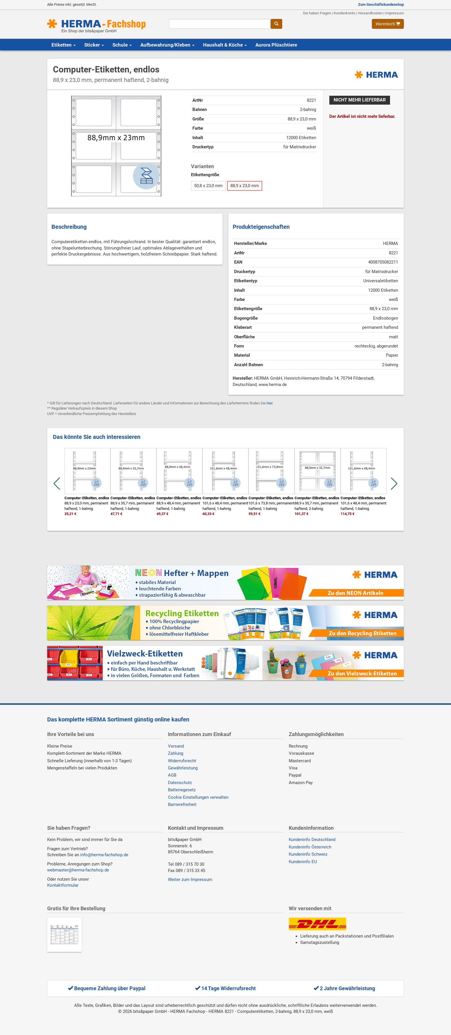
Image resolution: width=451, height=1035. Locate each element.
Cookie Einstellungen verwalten (198, 797)
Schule (122, 45)
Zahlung (175, 753)
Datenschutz (180, 782)
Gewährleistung (183, 768)
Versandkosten (370, 13)
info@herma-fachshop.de (104, 854)
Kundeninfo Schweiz (308, 854)
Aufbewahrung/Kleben (167, 45)
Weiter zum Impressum (190, 879)
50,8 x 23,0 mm (208, 185)
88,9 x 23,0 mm (244, 185)
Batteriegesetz (182, 789)
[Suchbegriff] (219, 24)
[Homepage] (103, 26)
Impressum (394, 13)
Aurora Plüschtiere (276, 45)
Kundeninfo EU (303, 861)
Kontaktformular (63, 885)
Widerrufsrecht (182, 760)
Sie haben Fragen (317, 13)
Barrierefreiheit (182, 804)
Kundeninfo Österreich (310, 847)
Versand (176, 746)
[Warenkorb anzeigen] (388, 24)
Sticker (94, 45)
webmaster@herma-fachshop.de (78, 870)
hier (269, 403)
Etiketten (63, 45)
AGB (172, 775)
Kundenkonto (344, 13)
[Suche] (276, 24)
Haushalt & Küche (225, 45)
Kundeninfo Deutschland (312, 839)
